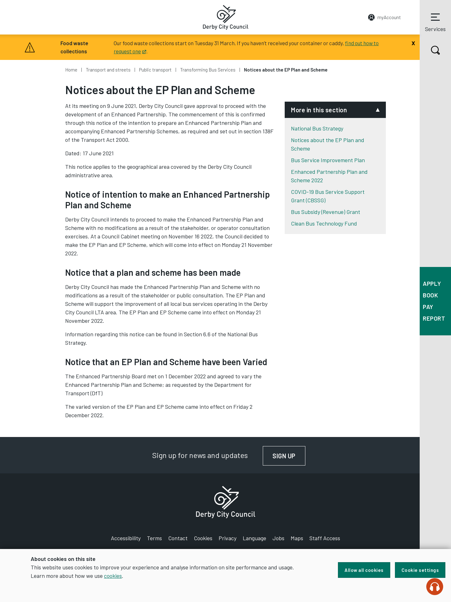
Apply (432, 283)
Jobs (278, 538)
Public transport (155, 69)
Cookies (203, 538)
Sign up (288, 456)
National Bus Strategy (317, 128)
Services (435, 21)
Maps (297, 538)
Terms (154, 538)
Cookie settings (420, 570)
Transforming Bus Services (208, 69)
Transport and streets (108, 69)
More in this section (319, 110)
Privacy (227, 538)
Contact (178, 538)
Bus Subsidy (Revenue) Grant (325, 211)
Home (71, 69)
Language (254, 538)
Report (434, 318)
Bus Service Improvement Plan (328, 160)
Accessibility (126, 538)
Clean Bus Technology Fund (324, 223)
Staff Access (324, 538)
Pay (428, 307)
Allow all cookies (364, 570)
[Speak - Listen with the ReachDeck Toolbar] (434, 586)
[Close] (413, 42)
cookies (113, 575)
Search (430, 50)
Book (430, 295)
